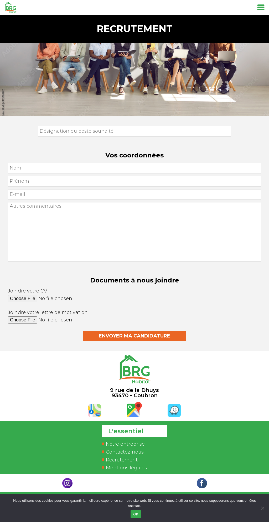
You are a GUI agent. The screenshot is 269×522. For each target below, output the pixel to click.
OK (135, 514)
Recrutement (122, 460)
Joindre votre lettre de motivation (134, 319)
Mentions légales (126, 468)
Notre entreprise (125, 444)
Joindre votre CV (134, 297)
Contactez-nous (125, 452)
